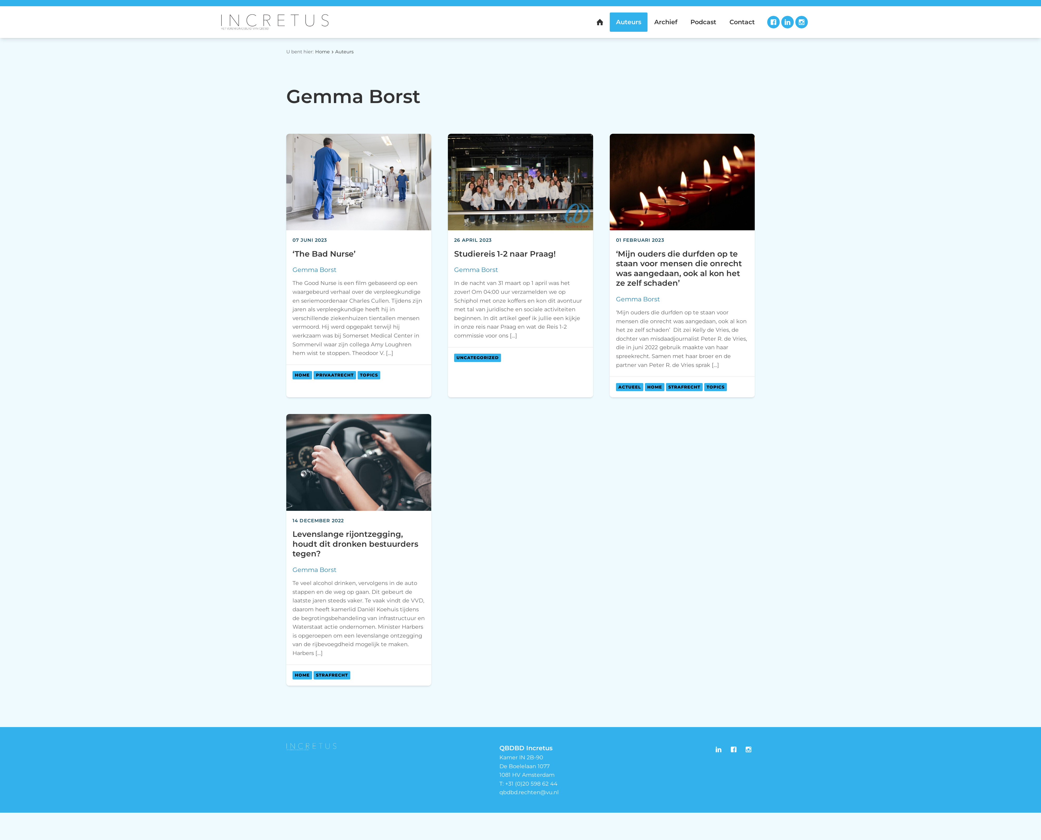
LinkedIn (787, 22)
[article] (358, 266)
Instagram (801, 22)
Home (322, 52)
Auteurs (344, 52)
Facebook (773, 22)
